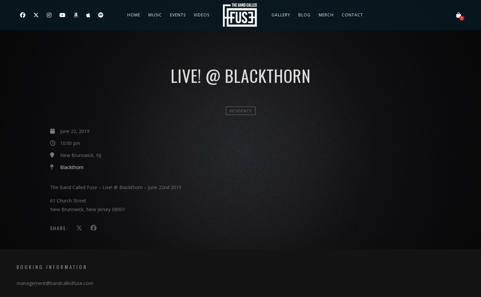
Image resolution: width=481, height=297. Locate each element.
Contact (352, 15)
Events (178, 15)
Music (155, 15)
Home (133, 15)
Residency (240, 110)
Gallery (281, 15)
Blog (304, 15)
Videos (201, 15)
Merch (326, 15)
